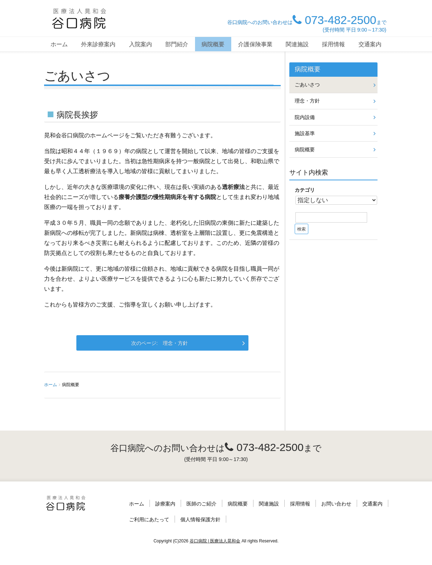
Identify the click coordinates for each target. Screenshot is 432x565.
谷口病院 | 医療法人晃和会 (215, 540)
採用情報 (333, 44)
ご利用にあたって (149, 519)
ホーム (59, 44)
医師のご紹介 (201, 504)
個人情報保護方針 (200, 519)
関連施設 (297, 44)
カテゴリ (305, 190)
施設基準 (305, 133)
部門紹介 (176, 44)
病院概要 (212, 44)
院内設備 (305, 117)
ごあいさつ (307, 84)
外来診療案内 (98, 44)
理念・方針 (175, 343)
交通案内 (370, 44)
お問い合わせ (336, 504)
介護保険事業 (255, 44)
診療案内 (165, 504)
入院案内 (140, 44)
